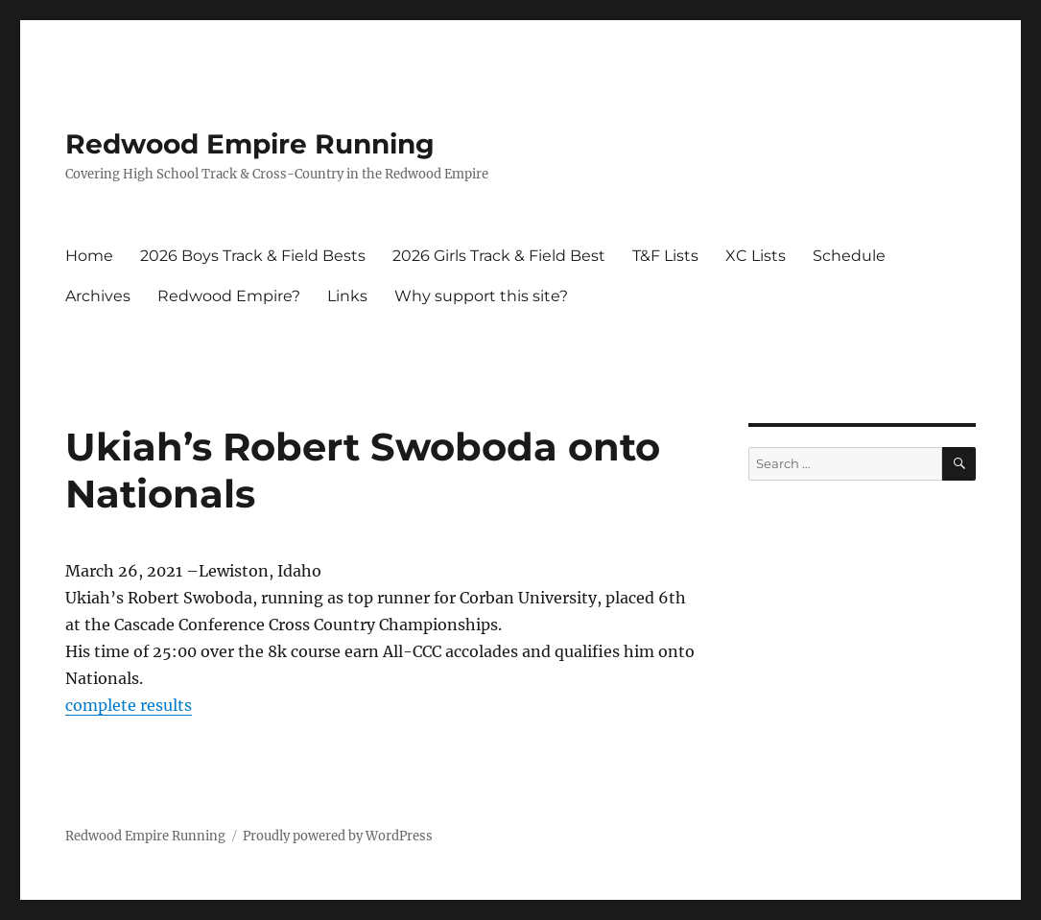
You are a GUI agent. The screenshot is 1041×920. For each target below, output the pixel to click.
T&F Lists (665, 256)
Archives (97, 296)
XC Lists (755, 256)
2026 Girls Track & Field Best (498, 256)
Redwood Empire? (228, 296)
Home (89, 256)
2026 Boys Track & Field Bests (253, 256)
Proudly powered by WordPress (338, 836)
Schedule (849, 256)
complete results (128, 705)
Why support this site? (481, 296)
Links (347, 296)
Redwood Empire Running (250, 144)
